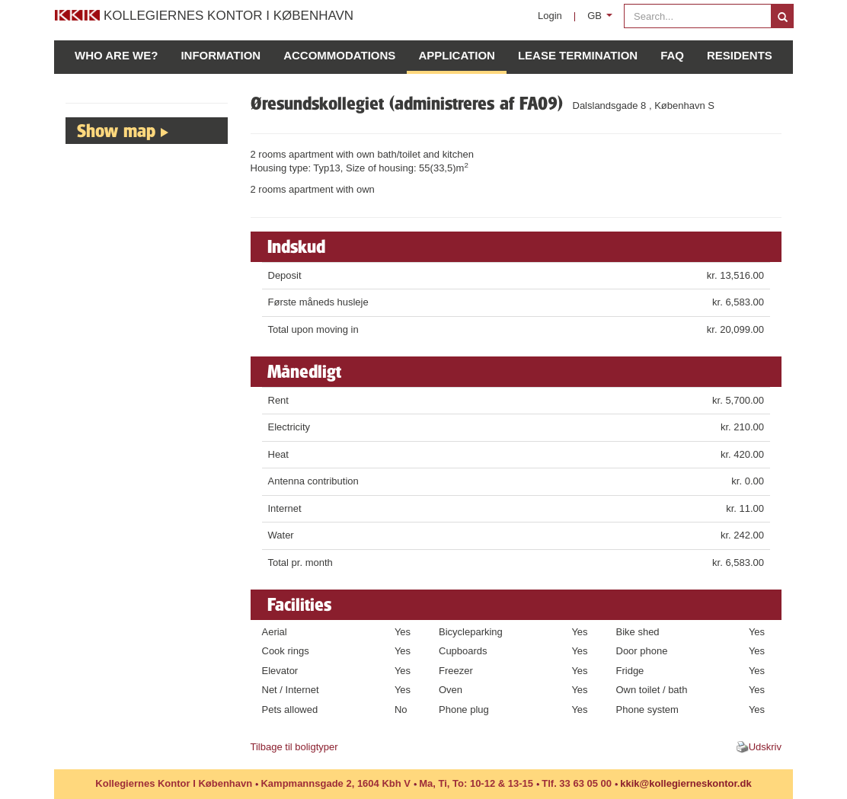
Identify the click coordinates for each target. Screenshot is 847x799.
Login (550, 15)
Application (456, 55)
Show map (116, 130)
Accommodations (339, 55)
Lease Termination (578, 55)
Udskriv (765, 747)
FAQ (672, 55)
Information (220, 55)
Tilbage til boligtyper (294, 747)
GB (602, 19)
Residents (739, 55)
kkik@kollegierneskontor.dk (685, 783)
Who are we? (116, 55)
